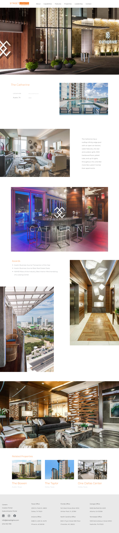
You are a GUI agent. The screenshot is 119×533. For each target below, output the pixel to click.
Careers (4, 505)
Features (58, 4)
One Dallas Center (90, 483)
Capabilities (48, 4)
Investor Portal (7, 508)
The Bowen (19, 483)
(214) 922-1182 (6, 524)
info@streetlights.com (10, 520)
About (38, 4)
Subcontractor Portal (9, 511)
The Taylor (51, 483)
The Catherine (20, 85)
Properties (68, 4)
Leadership (79, 4)
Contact (88, 4)
